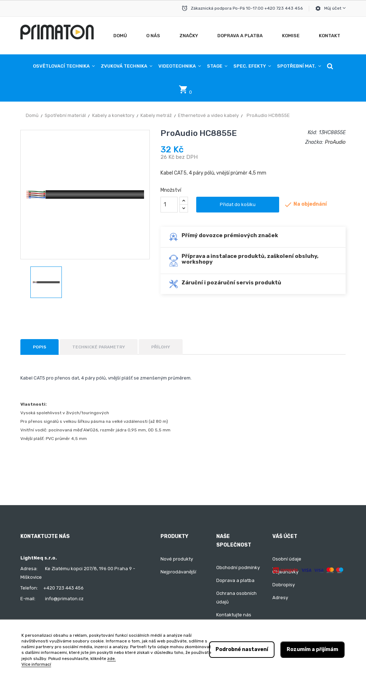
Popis (39, 346)
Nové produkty (176, 559)
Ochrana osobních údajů (236, 598)
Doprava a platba (235, 580)
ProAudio (335, 142)
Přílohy (160, 346)
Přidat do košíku (238, 204)
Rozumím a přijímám (312, 649)
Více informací (36, 664)
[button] (330, 66)
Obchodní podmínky (238, 567)
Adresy (280, 597)
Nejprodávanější (178, 571)
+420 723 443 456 (63, 588)
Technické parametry (98, 346)
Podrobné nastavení (242, 649)
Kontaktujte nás (233, 614)
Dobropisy (283, 584)
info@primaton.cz (64, 598)
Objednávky (285, 571)
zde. (111, 658)
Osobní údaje (286, 559)
